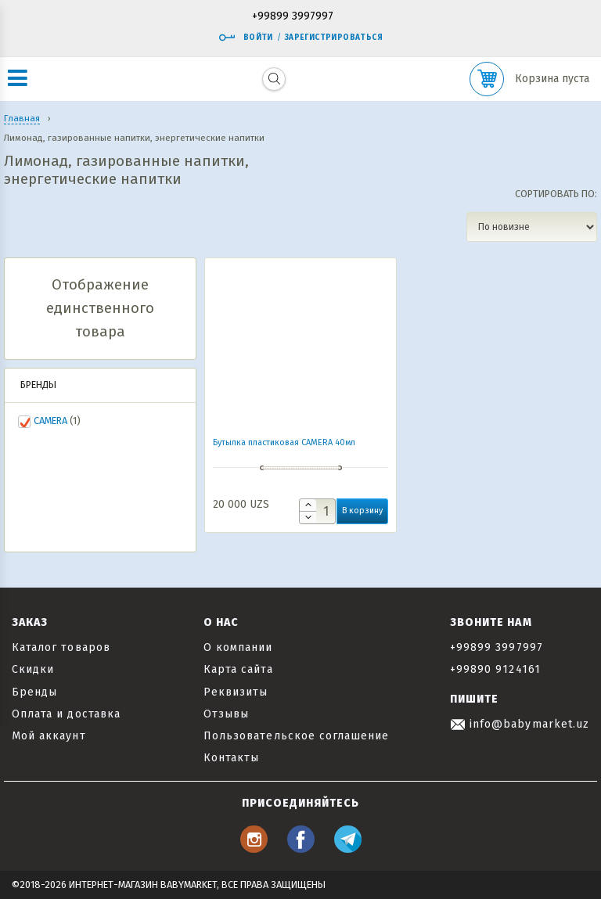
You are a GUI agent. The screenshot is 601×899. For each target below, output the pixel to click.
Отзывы (226, 714)
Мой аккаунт (49, 736)
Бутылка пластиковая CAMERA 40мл (284, 442)
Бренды (34, 692)
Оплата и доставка (66, 714)
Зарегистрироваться (334, 37)
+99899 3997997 (292, 17)
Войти (245, 37)
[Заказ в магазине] (531, 227)
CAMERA (50, 420)
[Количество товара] (317, 511)
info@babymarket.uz (519, 724)
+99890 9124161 (495, 669)
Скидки (33, 669)
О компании (238, 647)
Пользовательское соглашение (296, 736)
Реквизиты (235, 692)
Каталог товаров (61, 647)
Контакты (231, 757)
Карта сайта (238, 669)
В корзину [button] (362, 510)
